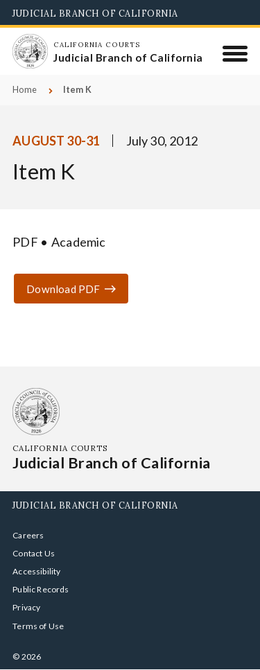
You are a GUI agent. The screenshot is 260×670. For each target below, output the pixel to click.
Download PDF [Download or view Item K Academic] (63, 289)
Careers (28, 535)
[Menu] (235, 53)
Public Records (40, 589)
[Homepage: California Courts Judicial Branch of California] (29, 51)
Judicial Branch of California (95, 13)
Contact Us (33, 553)
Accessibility (36, 571)
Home (24, 90)
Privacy (26, 607)
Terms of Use (38, 626)
